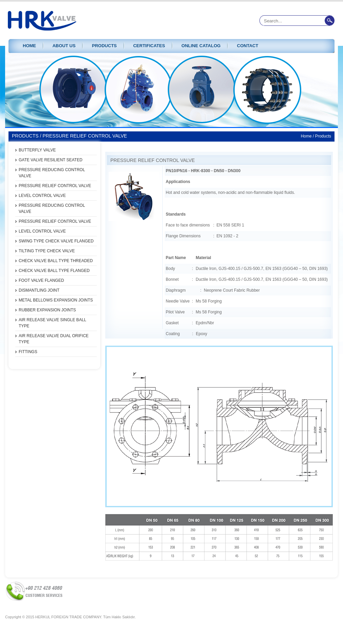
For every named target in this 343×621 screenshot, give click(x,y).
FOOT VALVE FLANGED (41, 280)
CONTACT (247, 45)
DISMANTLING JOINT (39, 290)
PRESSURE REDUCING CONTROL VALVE (52, 172)
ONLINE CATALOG (200, 45)
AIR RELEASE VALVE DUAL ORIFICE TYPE (54, 338)
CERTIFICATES (149, 45)
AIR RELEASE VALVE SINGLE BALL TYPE (52, 322)
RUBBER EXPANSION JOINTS (47, 310)
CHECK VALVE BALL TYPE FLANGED (54, 270)
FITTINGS (28, 351)
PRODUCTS (104, 45)
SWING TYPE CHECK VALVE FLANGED (56, 241)
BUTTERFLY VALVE (37, 150)
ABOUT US (63, 45)
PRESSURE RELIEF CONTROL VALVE (55, 185)
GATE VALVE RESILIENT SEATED (51, 160)
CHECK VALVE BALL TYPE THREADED (56, 260)
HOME (29, 45)
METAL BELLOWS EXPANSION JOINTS (56, 300)
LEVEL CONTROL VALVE (42, 195)
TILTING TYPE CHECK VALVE (47, 251)
